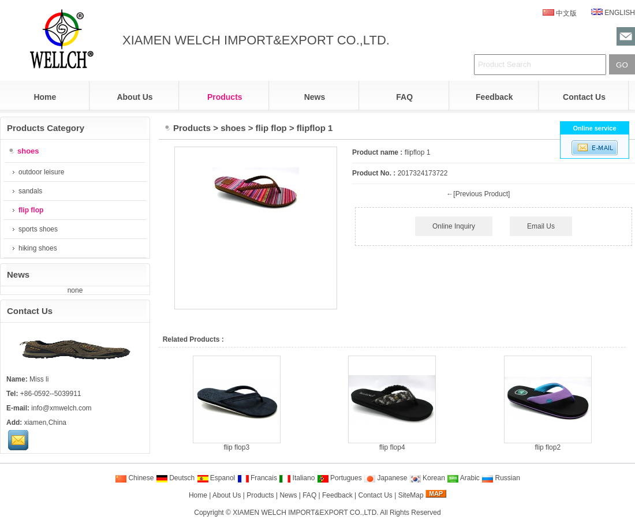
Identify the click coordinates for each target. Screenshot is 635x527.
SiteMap (411, 495)
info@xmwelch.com (61, 408)
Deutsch (175, 478)
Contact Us (584, 97)
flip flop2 (548, 447)
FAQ (404, 97)
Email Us (541, 226)
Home (44, 97)
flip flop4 (392, 447)
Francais (257, 478)
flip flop (271, 128)
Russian (500, 478)
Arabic (463, 478)
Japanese (385, 478)
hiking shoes (34, 248)
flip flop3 (236, 447)
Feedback (494, 97)
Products (224, 97)
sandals (27, 191)
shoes (233, 128)
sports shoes (35, 229)
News (315, 97)
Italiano (297, 478)
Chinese (134, 478)
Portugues (339, 478)
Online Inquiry (453, 226)
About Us (134, 97)
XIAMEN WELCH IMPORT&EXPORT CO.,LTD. (306, 513)
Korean (427, 478)
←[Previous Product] (478, 194)
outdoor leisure (38, 172)
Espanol (216, 478)
